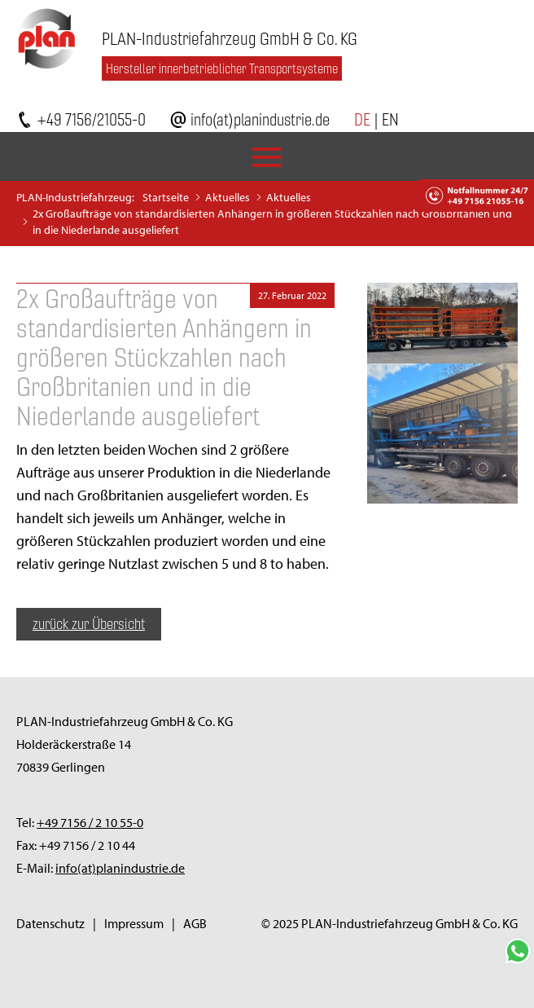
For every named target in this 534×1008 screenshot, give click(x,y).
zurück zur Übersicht (89, 623)
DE (362, 119)
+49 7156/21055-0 (91, 119)
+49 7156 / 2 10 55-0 (90, 822)
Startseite (165, 197)
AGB (195, 923)
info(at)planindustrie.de (260, 119)
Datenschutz (50, 923)
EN (390, 119)
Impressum (134, 923)
